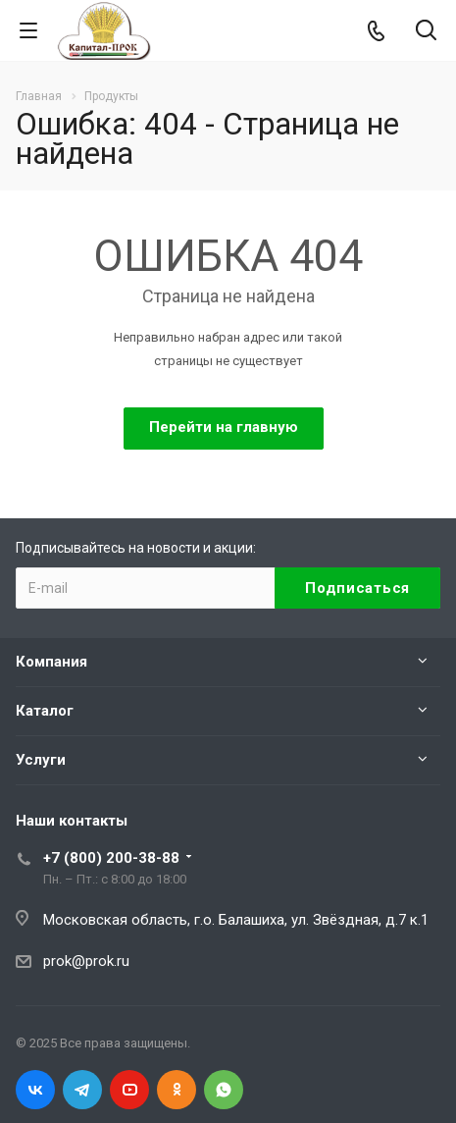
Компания (51, 661)
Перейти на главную (223, 427)
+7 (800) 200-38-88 (111, 858)
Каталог (45, 711)
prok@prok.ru (86, 961)
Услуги (41, 760)
